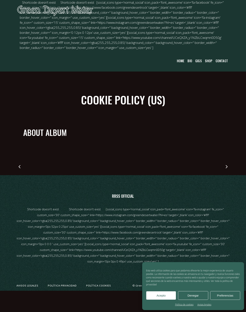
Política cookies (98, 285)
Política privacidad (62, 285)
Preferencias (225, 295)
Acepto (161, 295)
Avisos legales (204, 304)
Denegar (193, 295)
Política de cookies (184, 304)
